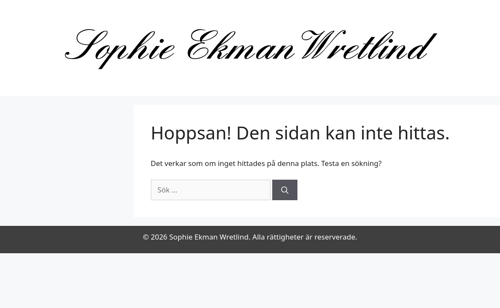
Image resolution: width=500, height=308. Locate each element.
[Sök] (284, 190)
